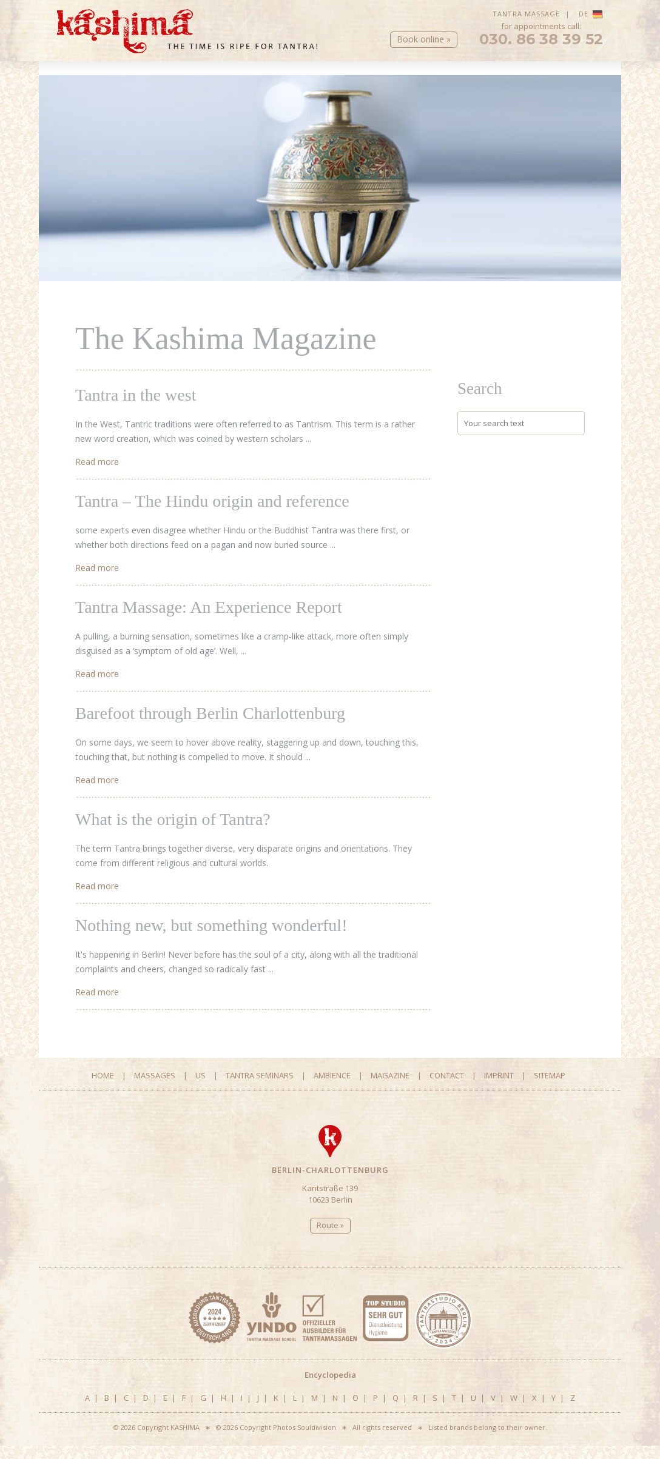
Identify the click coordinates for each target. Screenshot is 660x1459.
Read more (97, 475)
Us (235, 79)
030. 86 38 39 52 (541, 48)
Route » (330, 1238)
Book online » (424, 48)
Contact (584, 79)
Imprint (499, 1088)
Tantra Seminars (324, 79)
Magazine (502, 79)
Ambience (413, 79)
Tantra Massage (526, 13)
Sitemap (549, 1088)
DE (591, 13)
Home (69, 79)
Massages (147, 79)
